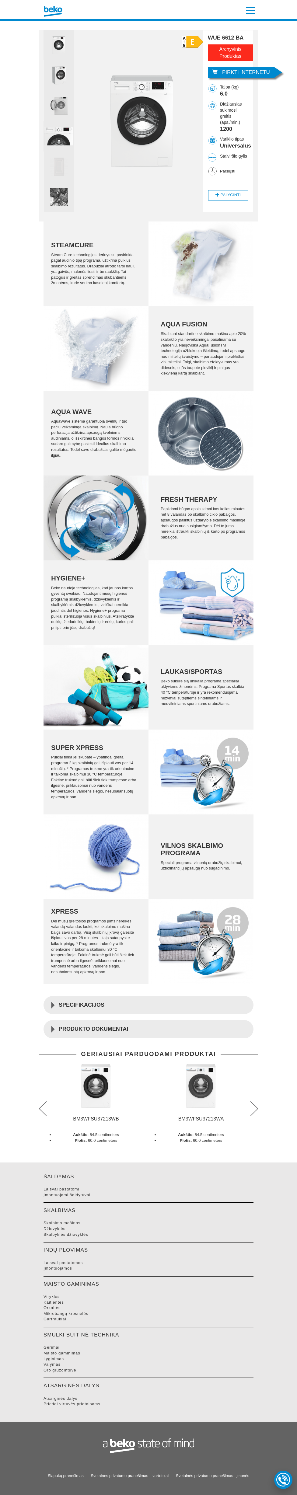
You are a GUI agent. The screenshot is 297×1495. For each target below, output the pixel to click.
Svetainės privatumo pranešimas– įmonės (212, 1475)
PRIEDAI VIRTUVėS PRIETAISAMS (72, 1404)
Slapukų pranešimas (66, 1475)
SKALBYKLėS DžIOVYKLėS (66, 1234)
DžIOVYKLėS (54, 1228)
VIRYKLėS (52, 1296)
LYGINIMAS (54, 1359)
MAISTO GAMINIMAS (62, 1353)
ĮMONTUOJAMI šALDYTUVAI (67, 1195)
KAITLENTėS (54, 1302)
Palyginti (228, 195)
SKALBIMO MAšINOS (62, 1223)
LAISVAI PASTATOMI (61, 1189)
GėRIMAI (52, 1347)
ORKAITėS (52, 1307)
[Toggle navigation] (250, 10)
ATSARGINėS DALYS (60, 1398)
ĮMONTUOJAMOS (58, 1268)
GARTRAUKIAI (55, 1319)
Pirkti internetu (241, 72)
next (254, 1108)
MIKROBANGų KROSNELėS (66, 1313)
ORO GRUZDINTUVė (60, 1370)
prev (43, 1108)
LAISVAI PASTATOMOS (63, 1262)
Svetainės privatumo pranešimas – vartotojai (130, 1475)
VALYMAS (52, 1364)
